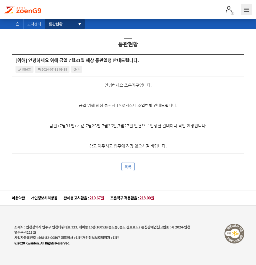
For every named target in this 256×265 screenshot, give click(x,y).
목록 (128, 167)
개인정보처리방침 (44, 197)
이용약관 (18, 197)
